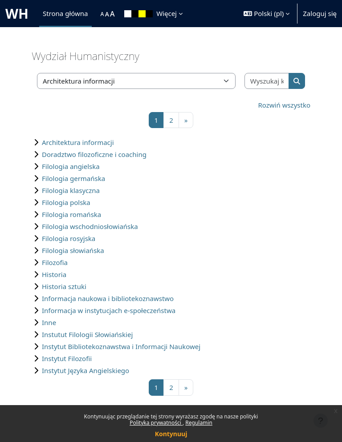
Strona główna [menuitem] (65, 13)
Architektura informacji (78, 142)
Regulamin (198, 422)
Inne (49, 322)
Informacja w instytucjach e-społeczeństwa (108, 310)
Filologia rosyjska (68, 238)
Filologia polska (66, 202)
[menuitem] (96, 13)
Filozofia (55, 262)
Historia (54, 274)
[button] (266, 13)
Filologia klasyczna (71, 190)
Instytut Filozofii (67, 358)
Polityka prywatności (156, 422)
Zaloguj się (320, 13)
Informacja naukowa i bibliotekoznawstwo (108, 298)
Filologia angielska (71, 166)
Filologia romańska (71, 214)
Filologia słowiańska (73, 250)
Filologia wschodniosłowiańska (90, 226)
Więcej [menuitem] (166, 13)
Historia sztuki (64, 286)
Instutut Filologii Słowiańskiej (87, 334)
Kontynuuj (171, 434)
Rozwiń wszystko (284, 104)
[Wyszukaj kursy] (267, 81)
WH (16, 13)
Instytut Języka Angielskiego (85, 370)
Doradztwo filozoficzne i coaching (94, 154)
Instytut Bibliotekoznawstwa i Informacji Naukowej (121, 346)
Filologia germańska (73, 178)
